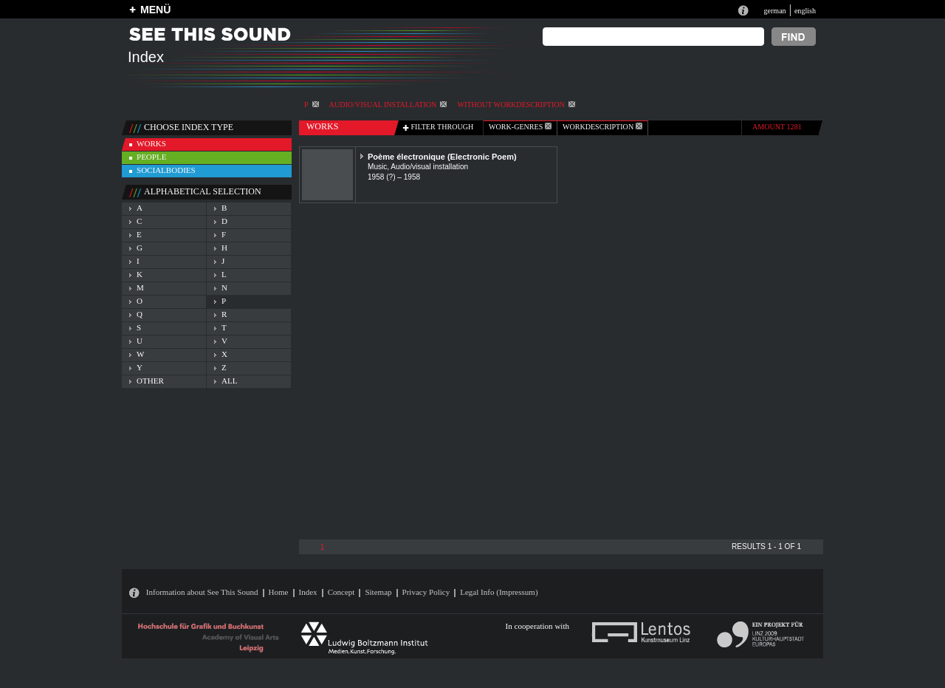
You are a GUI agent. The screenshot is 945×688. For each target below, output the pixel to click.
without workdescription (515, 105)
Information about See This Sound (202, 591)
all (229, 380)
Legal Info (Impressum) (498, 591)
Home (279, 591)
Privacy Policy (426, 591)
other (150, 380)
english (805, 11)
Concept (341, 591)
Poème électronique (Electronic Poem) (442, 156)
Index (308, 591)
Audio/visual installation (388, 105)
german (774, 11)
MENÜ (155, 10)
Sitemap (378, 591)
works (151, 143)
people (151, 156)
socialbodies (166, 170)
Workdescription (602, 127)
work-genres (520, 127)
